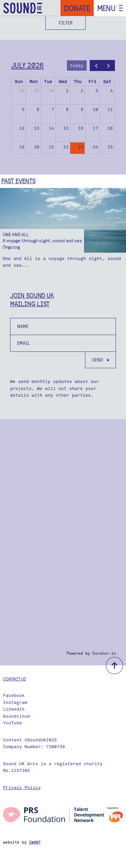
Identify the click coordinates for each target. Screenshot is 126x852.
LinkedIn (14, 709)
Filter (66, 23)
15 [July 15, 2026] (66, 128)
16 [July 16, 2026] (80, 128)
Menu (106, 8)
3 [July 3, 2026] (96, 90)
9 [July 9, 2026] (82, 109)
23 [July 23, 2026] (80, 147)
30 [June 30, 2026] (51, 90)
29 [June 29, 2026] (36, 90)
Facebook (14, 695)
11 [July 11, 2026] (110, 109)
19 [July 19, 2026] (22, 147)
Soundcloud (16, 716)
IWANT (35, 842)
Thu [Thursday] (78, 81)
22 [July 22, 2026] (66, 147)
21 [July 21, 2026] (51, 147)
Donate (77, 8)
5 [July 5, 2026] (23, 109)
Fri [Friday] (92, 81)
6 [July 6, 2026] (38, 109)
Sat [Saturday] (107, 81)
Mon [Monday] (34, 81)
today (76, 65)
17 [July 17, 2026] (95, 128)
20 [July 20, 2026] (36, 147)
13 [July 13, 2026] (36, 128)
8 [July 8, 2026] (67, 109)
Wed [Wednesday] (63, 81)
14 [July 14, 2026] (51, 128)
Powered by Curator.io (91, 653)
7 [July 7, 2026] (52, 109)
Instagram (15, 702)
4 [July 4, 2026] (111, 90)
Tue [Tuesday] (48, 81)
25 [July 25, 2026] (110, 147)
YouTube (12, 723)
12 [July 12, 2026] (22, 128)
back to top (114, 665)
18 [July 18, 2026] (110, 128)
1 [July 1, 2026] (67, 90)
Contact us (14, 678)
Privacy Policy (22, 787)
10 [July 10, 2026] (95, 109)
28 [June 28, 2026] (22, 90)
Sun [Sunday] (19, 81)
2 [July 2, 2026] (82, 90)
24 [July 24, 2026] (95, 147)
